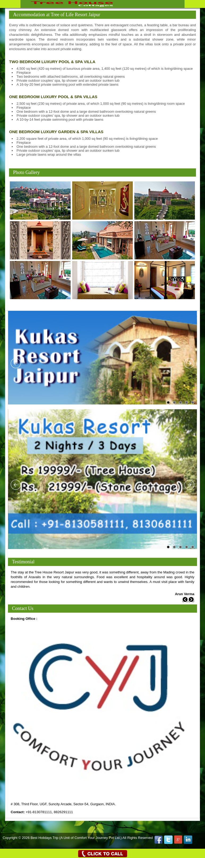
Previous (16, 363)
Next (189, 363)
